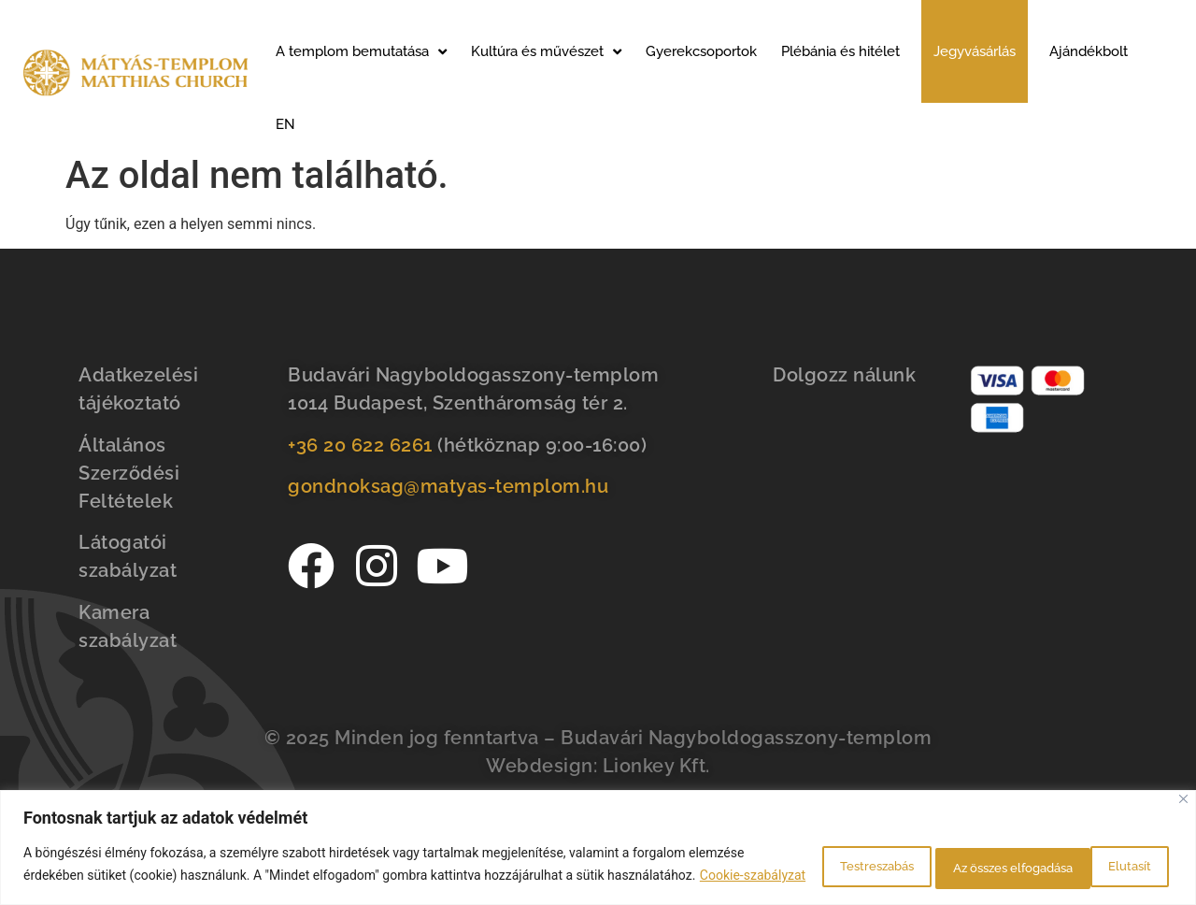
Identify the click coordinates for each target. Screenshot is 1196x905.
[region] (598, 838)
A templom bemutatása (361, 52)
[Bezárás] (1183, 780)
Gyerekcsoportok (701, 51)
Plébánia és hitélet (840, 51)
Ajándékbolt (1088, 51)
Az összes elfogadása (1079, 855)
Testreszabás (804, 855)
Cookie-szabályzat (168, 877)
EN (285, 124)
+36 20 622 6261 (360, 445)
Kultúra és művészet (546, 52)
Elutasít (928, 855)
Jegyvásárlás (974, 51)
